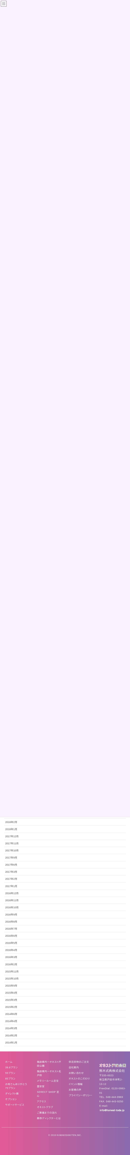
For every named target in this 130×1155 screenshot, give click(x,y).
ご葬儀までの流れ (47, 1112)
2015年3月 (11, 1000)
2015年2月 (11, 1007)
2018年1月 (11, 829)
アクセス (41, 1101)
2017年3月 (11, 871)
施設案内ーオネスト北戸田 (49, 1073)
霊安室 (41, 1086)
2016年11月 (12, 900)
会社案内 (74, 1067)
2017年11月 (12, 843)
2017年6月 (11, 864)
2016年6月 (11, 936)
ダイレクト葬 (12, 1093)
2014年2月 (11, 1035)
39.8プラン (11, 1067)
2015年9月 (11, 985)
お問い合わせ (76, 1073)
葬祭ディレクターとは (49, 1118)
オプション (11, 1099)
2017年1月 (11, 886)
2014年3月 (11, 1028)
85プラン (10, 1078)
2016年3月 (11, 957)
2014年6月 (11, 1014)
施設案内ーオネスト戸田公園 (49, 1064)
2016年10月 (12, 907)
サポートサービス (14, 1104)
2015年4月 (11, 992)
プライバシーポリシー (80, 1095)
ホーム (8, 1062)
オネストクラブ (45, 1107)
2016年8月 (11, 921)
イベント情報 (76, 1084)
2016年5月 (11, 943)
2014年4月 (11, 1021)
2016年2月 (11, 964)
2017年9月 (11, 857)
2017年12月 (12, 836)
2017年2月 (11, 879)
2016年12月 (12, 893)
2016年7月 (11, 928)
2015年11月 (12, 971)
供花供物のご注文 (79, 1062)
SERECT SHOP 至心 (48, 1094)
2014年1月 (11, 1042)
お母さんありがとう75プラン (16, 1086)
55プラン (10, 1073)
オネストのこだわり (79, 1078)
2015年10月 (12, 978)
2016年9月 (11, 914)
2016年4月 (11, 950)
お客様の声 (75, 1089)
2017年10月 (12, 850)
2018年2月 (11, 822)
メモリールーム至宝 (48, 1080)
